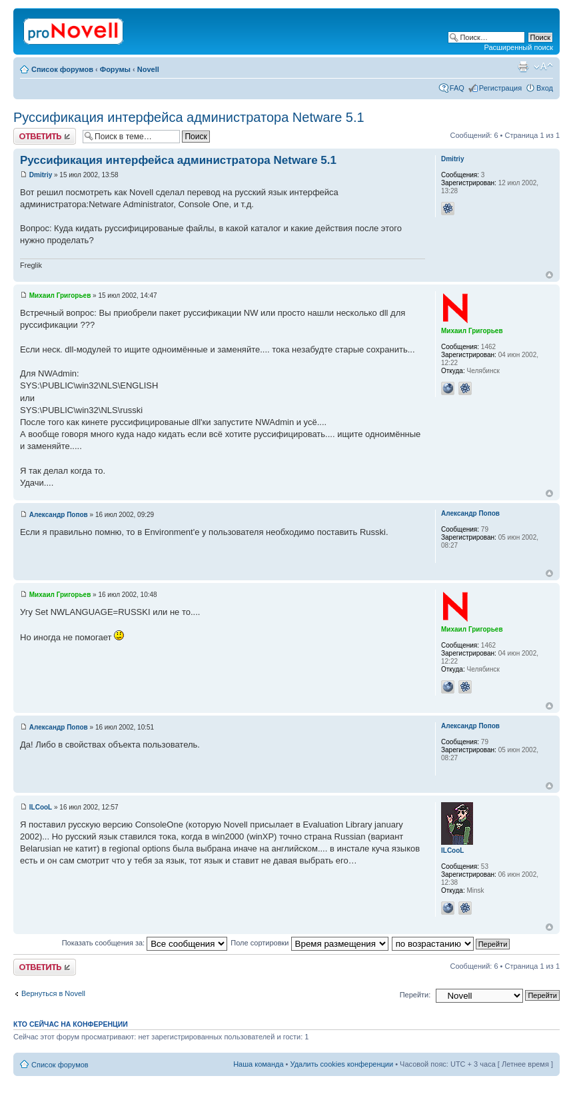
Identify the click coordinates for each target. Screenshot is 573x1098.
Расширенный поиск (518, 47)
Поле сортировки (309, 943)
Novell (148, 69)
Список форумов (62, 69)
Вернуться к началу (549, 274)
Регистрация (500, 88)
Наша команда (258, 1064)
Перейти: (415, 995)
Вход (544, 88)
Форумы (115, 69)
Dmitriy (40, 175)
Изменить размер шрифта (543, 67)
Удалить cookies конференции (342, 1064)
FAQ (457, 88)
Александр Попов (58, 514)
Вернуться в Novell (53, 993)
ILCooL (40, 807)
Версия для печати (523, 67)
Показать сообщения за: (145, 943)
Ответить (44, 136)
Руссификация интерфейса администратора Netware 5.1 (188, 117)
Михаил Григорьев (60, 295)
